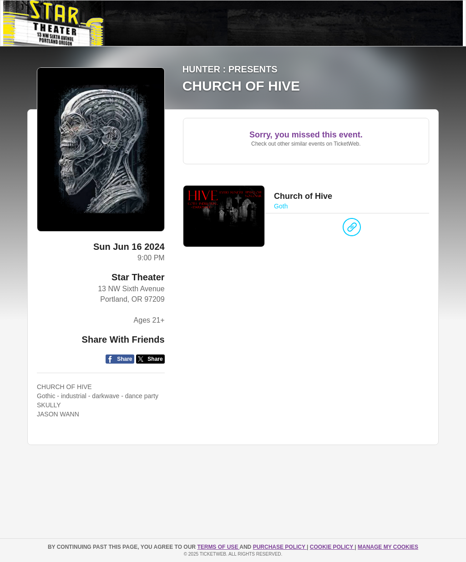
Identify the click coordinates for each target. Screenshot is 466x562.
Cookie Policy (332, 547)
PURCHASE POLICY (280, 547)
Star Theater (138, 277)
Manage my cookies (388, 547)
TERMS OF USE (218, 547)
